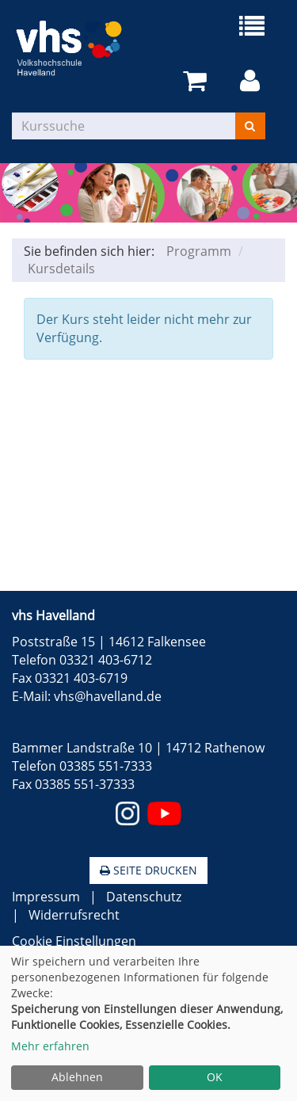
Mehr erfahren (50, 1045)
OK (215, 1076)
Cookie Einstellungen (74, 941)
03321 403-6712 (105, 660)
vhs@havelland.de (108, 696)
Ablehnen (77, 1076)
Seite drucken (148, 870)
